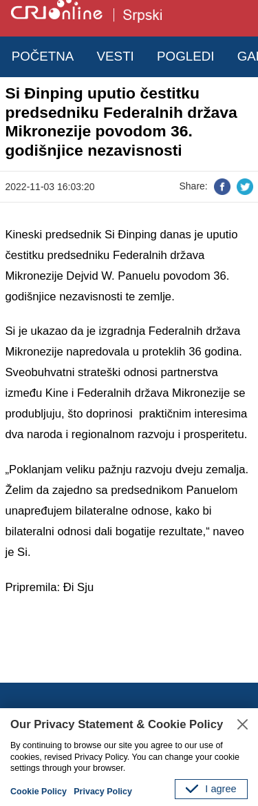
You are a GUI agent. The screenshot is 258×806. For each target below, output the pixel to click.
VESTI (115, 56)
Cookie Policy (38, 791)
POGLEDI (185, 56)
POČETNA (43, 56)
